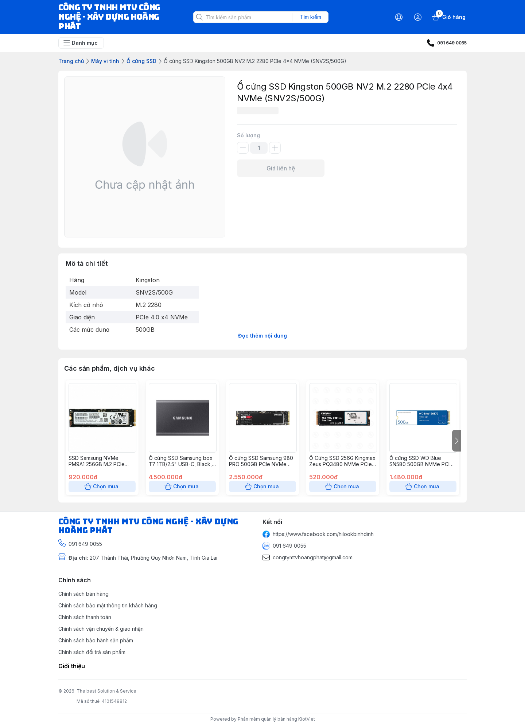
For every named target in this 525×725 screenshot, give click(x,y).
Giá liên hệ (280, 168)
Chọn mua (102, 486)
